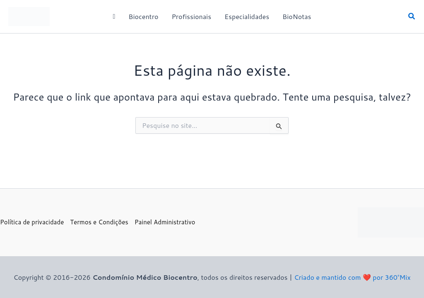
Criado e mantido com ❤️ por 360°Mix (352, 277)
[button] (412, 16)
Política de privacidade (32, 222)
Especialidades (246, 16)
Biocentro (143, 16)
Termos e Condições (99, 222)
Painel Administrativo (165, 222)
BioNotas (296, 16)
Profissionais (191, 16)
